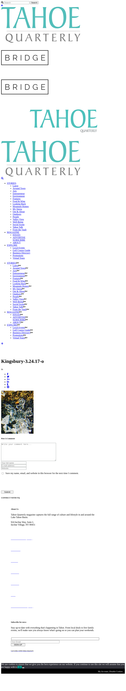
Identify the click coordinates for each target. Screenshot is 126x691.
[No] (23, 671)
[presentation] (23, 486)
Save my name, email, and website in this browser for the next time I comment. (42, 476)
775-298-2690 (17, 531)
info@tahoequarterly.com (22, 533)
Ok (19, 670)
